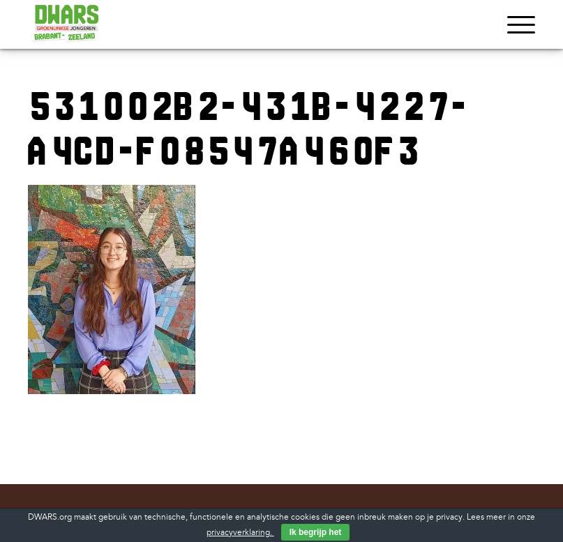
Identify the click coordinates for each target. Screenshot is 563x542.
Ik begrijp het (316, 532)
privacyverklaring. (240, 532)
